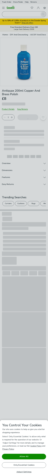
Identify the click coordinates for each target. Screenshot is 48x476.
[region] (24, 448)
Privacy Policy (8, 449)
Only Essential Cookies (24, 465)
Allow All (24, 456)
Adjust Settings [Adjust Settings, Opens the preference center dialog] (24, 472)
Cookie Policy (36, 446)
